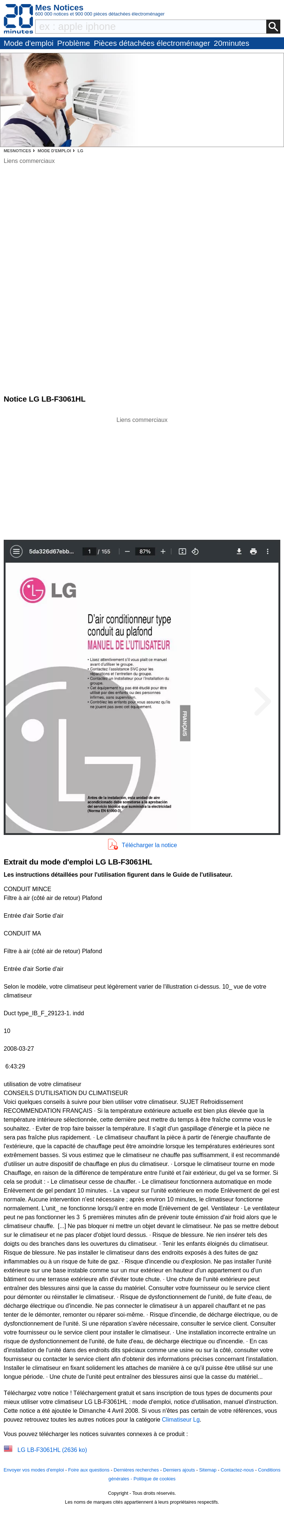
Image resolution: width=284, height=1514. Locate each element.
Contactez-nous (237, 1470)
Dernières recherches (136, 1470)
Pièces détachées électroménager (152, 43)
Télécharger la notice (149, 845)
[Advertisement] (142, 476)
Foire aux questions (88, 1470)
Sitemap (207, 1470)
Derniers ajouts (179, 1470)
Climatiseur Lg (181, 1419)
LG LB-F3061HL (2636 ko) (52, 1450)
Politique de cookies (154, 1478)
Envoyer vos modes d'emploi (34, 1470)
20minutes (231, 43)
